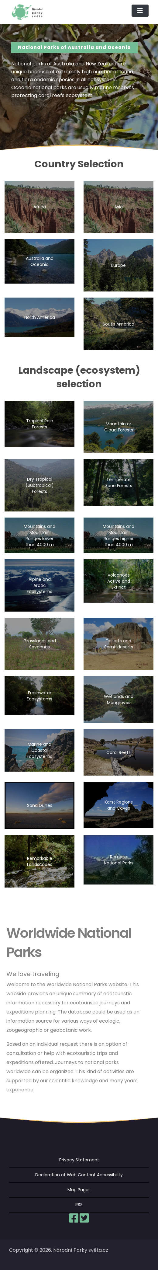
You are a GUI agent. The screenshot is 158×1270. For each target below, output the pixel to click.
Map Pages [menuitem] (79, 1190)
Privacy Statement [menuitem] (79, 1160)
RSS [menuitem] (79, 1205)
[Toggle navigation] (140, 11)
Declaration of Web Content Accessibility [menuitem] (79, 1175)
